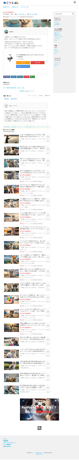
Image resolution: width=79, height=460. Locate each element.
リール (25, 221)
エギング (41, 139)
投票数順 (39, 96)
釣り (31, 14)
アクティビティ (58, 37)
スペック (22, 277)
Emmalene (40, 454)
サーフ (40, 301)
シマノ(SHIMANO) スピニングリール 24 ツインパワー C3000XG (30, 56)
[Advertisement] (64, 79)
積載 (40, 378)
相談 (31, 332)
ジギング (26, 318)
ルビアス (29, 221)
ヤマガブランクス (24, 304)
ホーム (5, 439)
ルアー (29, 193)
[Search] (72, 14)
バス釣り (22, 249)
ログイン (32, 91)
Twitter (14, 77)
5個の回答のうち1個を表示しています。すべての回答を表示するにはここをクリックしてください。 (27, 127)
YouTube (42, 177)
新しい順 (32, 96)
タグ (55, 40)
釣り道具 (34, 14)
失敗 (22, 368)
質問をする (6, 7)
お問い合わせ (7, 447)
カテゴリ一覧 (24, 7)
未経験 (22, 392)
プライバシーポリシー (9, 443)
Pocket (28, 77)
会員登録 (21, 91)
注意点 (24, 368)
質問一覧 (56, 33)
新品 (32, 193)
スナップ (41, 191)
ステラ (25, 235)
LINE (35, 77)
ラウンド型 (32, 318)
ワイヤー (28, 332)
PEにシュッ (41, 163)
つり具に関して (21, 14)
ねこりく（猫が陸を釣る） (37, 453)
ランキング (57, 62)
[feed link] (39, 428)
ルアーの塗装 (31, 263)
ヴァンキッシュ (34, 221)
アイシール (41, 261)
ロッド (31, 277)
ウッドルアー (42, 247)
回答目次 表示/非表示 (10, 99)
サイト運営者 (7, 445)
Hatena (21, 77)
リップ (23, 263)
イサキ (40, 275)
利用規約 (5, 441)
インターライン (42, 330)
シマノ (40, 233)
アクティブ (46, 96)
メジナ (23, 207)
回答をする (15, 7)
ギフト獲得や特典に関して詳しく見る (13, 88)
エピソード (41, 366)
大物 (29, 179)
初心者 (40, 151)
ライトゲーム (27, 277)
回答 (48, 140)
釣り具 (25, 392)
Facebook (7, 77)
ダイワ (28, 235)
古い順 (26, 96)
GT (40, 177)
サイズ (42, 205)
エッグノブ (41, 316)
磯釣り (26, 207)
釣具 (43, 342)
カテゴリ (56, 38)
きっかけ (41, 390)
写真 (55, 49)
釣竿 (43, 288)
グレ (40, 205)
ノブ (29, 318)
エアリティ (41, 219)
